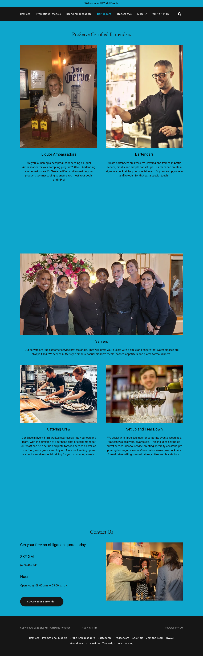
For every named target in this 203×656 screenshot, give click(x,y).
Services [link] (25, 14)
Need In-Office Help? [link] (102, 643)
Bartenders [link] (104, 14)
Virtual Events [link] (78, 643)
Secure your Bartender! (41, 601)
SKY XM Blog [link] (125, 643)
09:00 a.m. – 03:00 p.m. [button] (50, 585)
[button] (142, 14)
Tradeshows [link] (124, 14)
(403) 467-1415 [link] (29, 565)
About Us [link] (137, 638)
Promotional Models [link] (48, 14)
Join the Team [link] (155, 638)
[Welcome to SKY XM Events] (101, 3)
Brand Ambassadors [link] (79, 14)
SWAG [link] (170, 638)
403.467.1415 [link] (160, 13)
